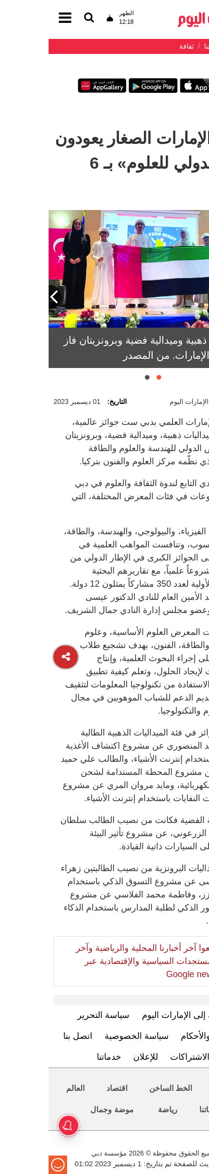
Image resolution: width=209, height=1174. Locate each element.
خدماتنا (60, 1057)
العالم (26, 1088)
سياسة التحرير (55, 1015)
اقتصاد (68, 1088)
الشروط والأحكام (163, 1036)
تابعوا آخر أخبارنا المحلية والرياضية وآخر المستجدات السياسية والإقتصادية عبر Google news (98, 961)
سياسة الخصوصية (88, 1036)
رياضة (119, 1109)
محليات (177, 1088)
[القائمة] (40, 18)
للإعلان (97, 1057)
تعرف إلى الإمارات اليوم (136, 1015)
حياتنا (159, 1109)
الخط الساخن (122, 1088)
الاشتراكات (141, 1057)
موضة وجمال (63, 1109)
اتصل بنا (29, 1036)
